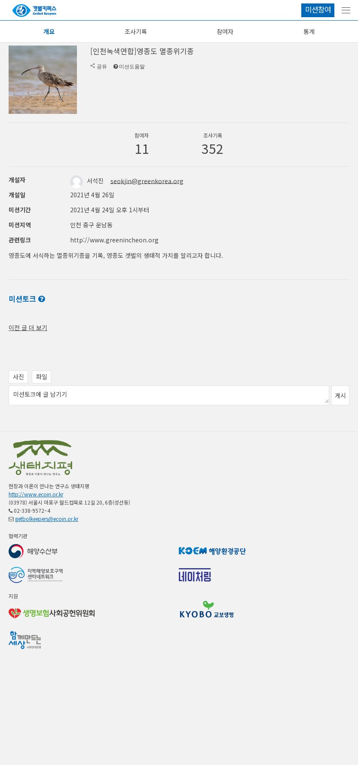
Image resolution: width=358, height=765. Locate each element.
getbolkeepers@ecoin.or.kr (46, 574)
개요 (49, 31)
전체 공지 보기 (27, 336)
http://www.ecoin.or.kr (36, 550)
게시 (340, 451)
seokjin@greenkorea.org (147, 180)
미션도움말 (132, 66)
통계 (309, 31)
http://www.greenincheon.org (114, 240)
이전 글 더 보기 (28, 383)
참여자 (225, 31)
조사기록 (136, 31)
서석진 (87, 180)
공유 (102, 66)
